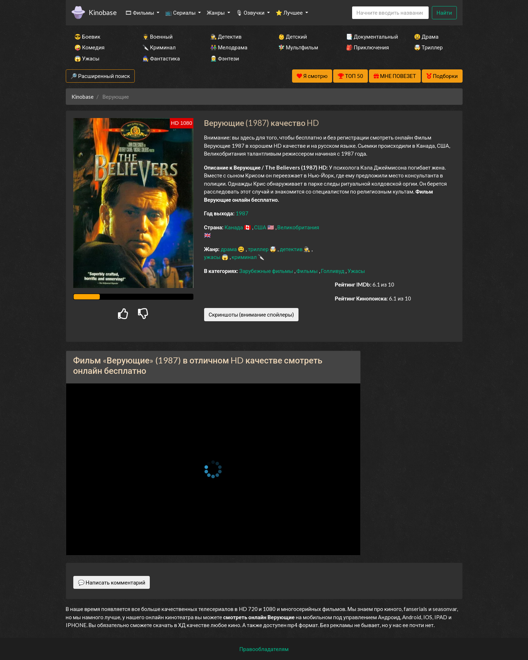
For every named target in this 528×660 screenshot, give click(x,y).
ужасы (213, 257)
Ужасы (356, 271)
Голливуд (333, 271)
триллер (259, 249)
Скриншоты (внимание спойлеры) (251, 314)
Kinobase (103, 12)
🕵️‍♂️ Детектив (226, 36)
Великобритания (298, 227)
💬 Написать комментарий (111, 582)
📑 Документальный (370, 36)
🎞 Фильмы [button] (140, 12)
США (260, 227)
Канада (234, 227)
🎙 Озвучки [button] (251, 12)
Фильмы (307, 271)
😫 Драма (426, 36)
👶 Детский (292, 36)
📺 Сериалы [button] (181, 12)
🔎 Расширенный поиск (100, 76)
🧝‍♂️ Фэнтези (224, 58)
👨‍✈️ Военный (157, 36)
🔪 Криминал (159, 47)
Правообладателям (264, 649)
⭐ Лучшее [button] (290, 12)
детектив (292, 249)
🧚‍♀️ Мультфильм (298, 47)
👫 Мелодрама (229, 47)
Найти (444, 12)
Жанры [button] (216, 12)
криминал (245, 257)
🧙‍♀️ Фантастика (161, 58)
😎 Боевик (87, 36)
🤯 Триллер (428, 47)
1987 (242, 213)
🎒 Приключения (367, 47)
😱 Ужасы (87, 58)
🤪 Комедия (89, 47)
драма (229, 249)
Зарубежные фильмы (266, 271)
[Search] (390, 12)
